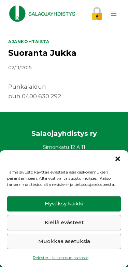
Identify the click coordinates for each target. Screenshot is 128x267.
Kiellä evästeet (64, 222)
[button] (117, 158)
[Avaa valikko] (113, 13)
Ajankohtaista (28, 41)
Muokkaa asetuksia (64, 241)
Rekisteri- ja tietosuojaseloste (60, 257)
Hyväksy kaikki (64, 203)
